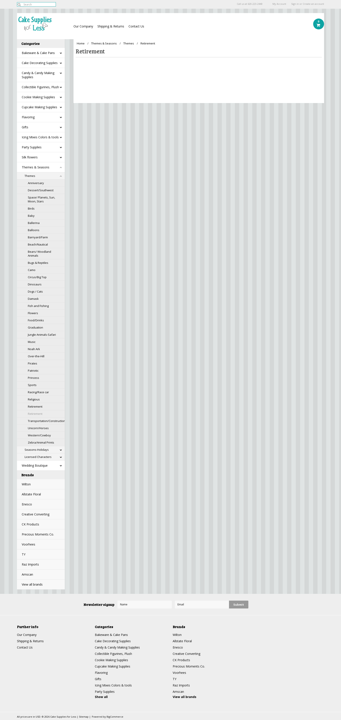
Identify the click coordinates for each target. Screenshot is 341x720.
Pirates (32, 363)
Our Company (83, 26)
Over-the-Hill (36, 356)
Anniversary (36, 183)
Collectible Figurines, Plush (40, 87)
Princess (33, 378)
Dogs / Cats (35, 291)
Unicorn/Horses (38, 428)
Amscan (27, 574)
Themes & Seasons (35, 167)
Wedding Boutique (35, 465)
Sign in (295, 3)
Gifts (25, 127)
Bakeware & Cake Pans (38, 53)
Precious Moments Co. (38, 534)
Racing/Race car (38, 392)
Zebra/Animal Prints (41, 442)
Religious (34, 399)
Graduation (35, 327)
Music (31, 342)
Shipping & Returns (110, 26)
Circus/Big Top (37, 277)
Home (81, 43)
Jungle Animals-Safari (42, 335)
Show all (101, 697)
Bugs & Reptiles (38, 263)
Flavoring (28, 117)
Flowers (33, 313)
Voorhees (28, 544)
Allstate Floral (31, 494)
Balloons (33, 230)
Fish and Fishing (38, 306)
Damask (33, 299)
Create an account (313, 3)
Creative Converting (35, 514)
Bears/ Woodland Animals (39, 254)
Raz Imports (30, 564)
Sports (32, 385)
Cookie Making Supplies (38, 97)
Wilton (26, 484)
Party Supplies (32, 147)
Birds (31, 208)
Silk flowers (30, 157)
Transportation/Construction (46, 421)
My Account (279, 3)
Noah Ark (34, 349)
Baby (31, 216)
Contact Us (136, 26)
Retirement (35, 406)
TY (23, 554)
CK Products (30, 524)
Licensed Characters (38, 457)
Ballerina (34, 223)
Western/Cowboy (39, 435)
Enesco (27, 504)
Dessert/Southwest (40, 190)
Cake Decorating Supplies (40, 63)
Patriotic (33, 371)
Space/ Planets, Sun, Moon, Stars (41, 199)
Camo (31, 270)
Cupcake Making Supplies (39, 107)
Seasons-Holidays (37, 450)
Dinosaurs (35, 284)
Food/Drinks (36, 320)
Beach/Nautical (38, 244)
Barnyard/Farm (38, 237)
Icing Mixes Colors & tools (40, 137)
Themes (30, 176)
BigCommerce (115, 716)
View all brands (32, 584)
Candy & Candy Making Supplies (38, 75)
